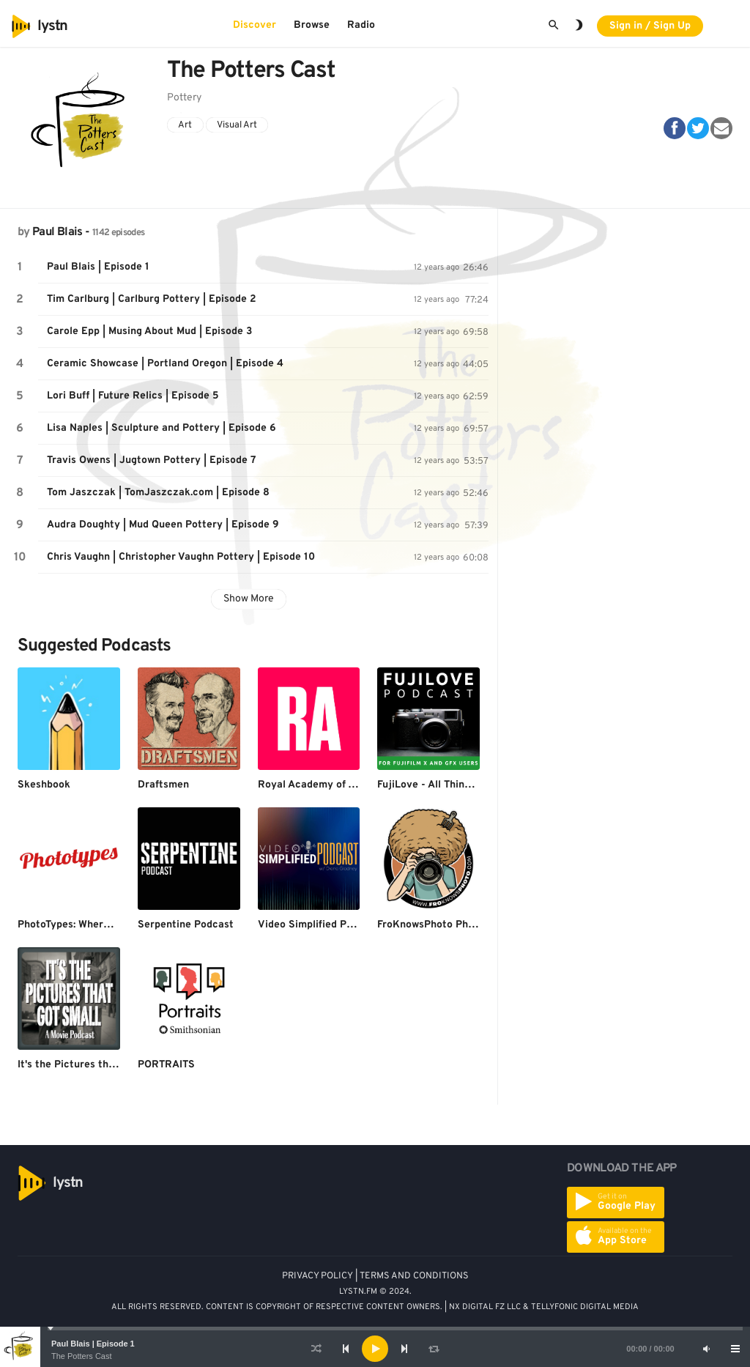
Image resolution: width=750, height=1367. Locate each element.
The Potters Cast (81, 1356)
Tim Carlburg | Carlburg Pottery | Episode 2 (151, 299)
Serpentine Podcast (186, 925)
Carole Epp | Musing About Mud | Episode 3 (149, 331)
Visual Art (237, 125)
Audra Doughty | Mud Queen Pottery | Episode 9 (163, 525)
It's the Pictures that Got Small (93, 1065)
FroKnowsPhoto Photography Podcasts (471, 925)
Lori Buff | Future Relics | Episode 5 (133, 396)
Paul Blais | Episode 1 (93, 1343)
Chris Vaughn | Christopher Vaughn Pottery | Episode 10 (181, 557)
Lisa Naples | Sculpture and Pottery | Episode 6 (161, 428)
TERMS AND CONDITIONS (414, 1276)
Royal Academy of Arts (313, 785)
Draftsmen (163, 785)
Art (185, 125)
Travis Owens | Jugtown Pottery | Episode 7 (151, 460)
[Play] (375, 1348)
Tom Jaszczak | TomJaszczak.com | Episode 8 (158, 492)
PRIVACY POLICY (317, 1276)
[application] (375, 1348)
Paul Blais (57, 232)
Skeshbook (44, 785)
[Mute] (706, 1348)
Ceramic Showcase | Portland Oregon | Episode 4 (165, 364)
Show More (248, 599)
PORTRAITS (166, 1065)
